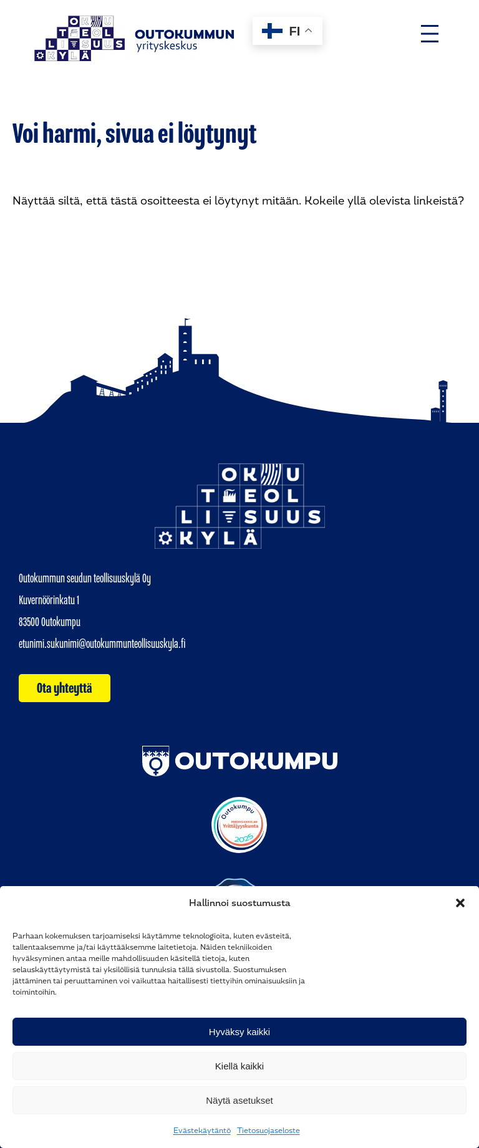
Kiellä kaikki (239, 1066)
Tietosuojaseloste (268, 1131)
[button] (460, 903)
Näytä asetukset (239, 1100)
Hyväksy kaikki (239, 1031)
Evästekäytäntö (202, 1131)
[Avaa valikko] (430, 34)
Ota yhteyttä (64, 688)
